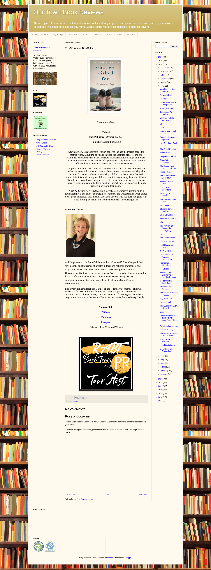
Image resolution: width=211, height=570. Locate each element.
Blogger (128, 558)
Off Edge (163, 99)
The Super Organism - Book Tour (168, 307)
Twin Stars (164, 205)
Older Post (142, 495)
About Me (72, 34)
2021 (160, 386)
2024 (160, 64)
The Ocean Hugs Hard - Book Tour (168, 167)
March (163, 367)
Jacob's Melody (166, 330)
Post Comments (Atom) (86, 499)
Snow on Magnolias (168, 219)
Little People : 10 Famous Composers (167, 257)
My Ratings (58, 34)
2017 (160, 401)
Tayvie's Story (166, 299)
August (164, 82)
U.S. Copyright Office (44, 146)
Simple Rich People (168, 156)
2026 (160, 57)
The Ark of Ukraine (168, 149)
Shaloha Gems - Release (167, 288)
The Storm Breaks (167, 238)
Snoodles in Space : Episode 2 (168, 138)
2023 (160, 379)
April (163, 363)
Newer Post (70, 495)
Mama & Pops (166, 153)
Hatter (162, 234)
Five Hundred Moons (168, 326)
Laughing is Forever (168, 345)
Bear (162, 312)
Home (34, 34)
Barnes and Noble (114, 34)
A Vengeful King (166, 108)
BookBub (131, 34)
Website (106, 312)
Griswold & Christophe (165, 188)
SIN (161, 124)
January (164, 374)
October (164, 75)
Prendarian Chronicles (165, 264)
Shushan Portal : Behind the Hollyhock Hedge (168, 275)
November (165, 71)
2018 (160, 397)
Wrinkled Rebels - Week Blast (167, 119)
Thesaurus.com (42, 155)
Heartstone (164, 269)
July (162, 86)
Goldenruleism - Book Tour (166, 282)
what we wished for (168, 215)
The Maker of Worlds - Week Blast (168, 334)
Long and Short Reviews (46, 140)
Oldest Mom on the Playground (168, 103)
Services (45, 34)
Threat (162, 222)
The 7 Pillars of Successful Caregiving (166, 228)
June (163, 356)
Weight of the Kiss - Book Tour (168, 90)
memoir (75, 401)
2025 (160, 61)
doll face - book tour (168, 241)
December (165, 68)
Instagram (106, 322)
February (165, 370)
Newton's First (166, 95)
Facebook (106, 317)
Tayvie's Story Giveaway (166, 161)
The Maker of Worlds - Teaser (168, 294)
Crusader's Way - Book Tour (167, 113)
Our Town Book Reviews (68, 12)
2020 (160, 390)
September (165, 79)
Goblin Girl (164, 128)
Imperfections (165, 172)
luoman (110, 558)
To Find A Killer (166, 251)
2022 (160, 382)
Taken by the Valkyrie (165, 340)
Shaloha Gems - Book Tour (167, 210)
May (163, 359)
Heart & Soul (165, 302)
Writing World (41, 143)
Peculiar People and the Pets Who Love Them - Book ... (168, 318)
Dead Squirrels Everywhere (166, 350)
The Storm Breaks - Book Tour (168, 177)
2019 (160, 393)
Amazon (84, 34)
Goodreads (97, 34)
